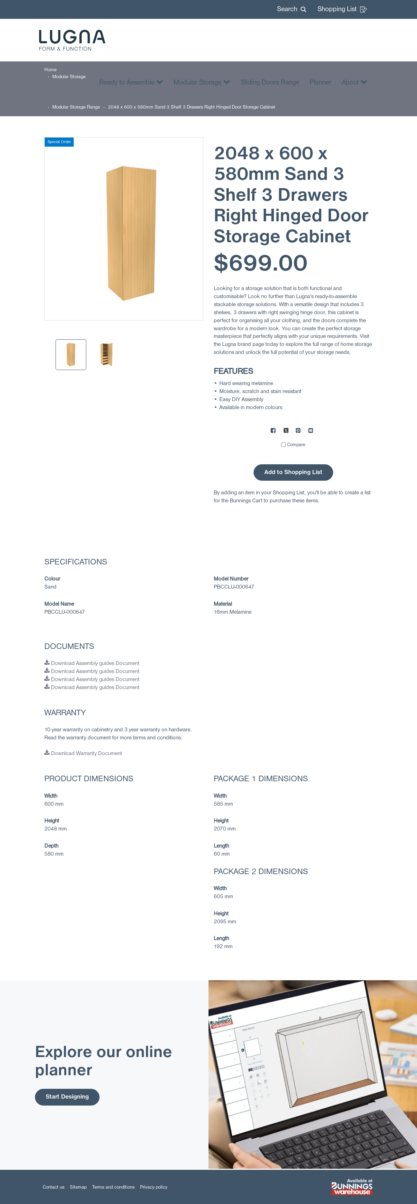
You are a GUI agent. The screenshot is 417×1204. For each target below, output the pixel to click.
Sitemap (78, 1187)
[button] (291, 9)
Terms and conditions (113, 1187)
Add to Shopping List (293, 472)
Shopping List (342, 9)
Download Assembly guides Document (91, 663)
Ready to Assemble (131, 82)
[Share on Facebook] (273, 431)
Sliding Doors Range (270, 83)
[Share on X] (286, 431)
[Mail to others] (311, 431)
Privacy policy (153, 1187)
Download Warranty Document (83, 753)
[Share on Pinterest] (298, 431)
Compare (296, 445)
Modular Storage (202, 82)
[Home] (50, 70)
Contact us (53, 1187)
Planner (320, 83)
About (354, 82)
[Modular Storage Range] (76, 107)
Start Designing (67, 1097)
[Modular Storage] (69, 77)
